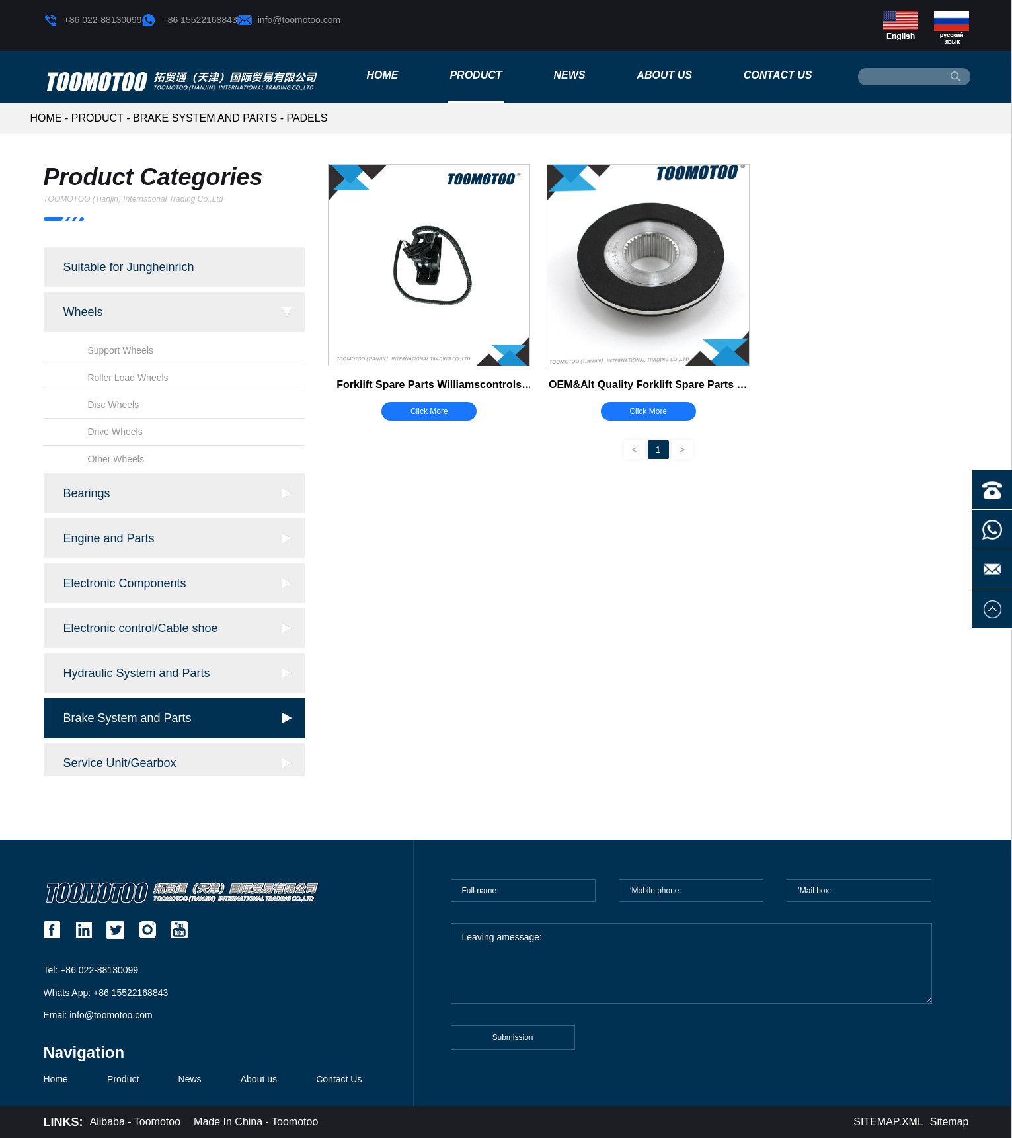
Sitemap (949, 1121)
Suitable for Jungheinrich (128, 267)
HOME (46, 118)
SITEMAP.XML (888, 1121)
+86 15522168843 (189, 20)
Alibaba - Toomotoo (135, 1121)
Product (475, 75)
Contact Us (778, 75)
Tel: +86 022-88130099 (91, 970)
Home (383, 75)
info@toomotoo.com (289, 20)
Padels (306, 118)
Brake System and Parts (205, 118)
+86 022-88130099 (93, 20)
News (569, 75)
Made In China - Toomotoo (256, 1121)
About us (664, 75)
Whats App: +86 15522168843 (106, 992)
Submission (512, 1044)
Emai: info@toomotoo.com (98, 1015)
